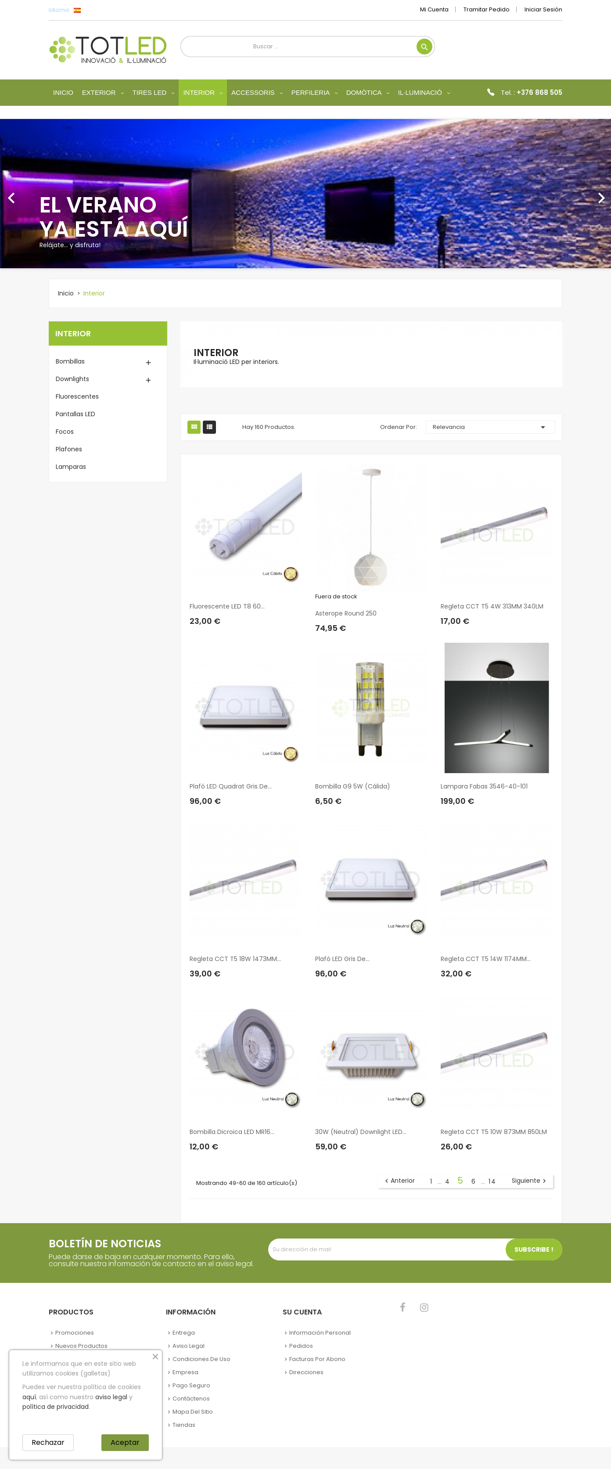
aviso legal (111, 1397)
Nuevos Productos (81, 1346)
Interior (73, 333)
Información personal (320, 1333)
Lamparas (71, 466)
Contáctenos (191, 1398)
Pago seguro (191, 1385)
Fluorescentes (77, 396)
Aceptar (125, 1442)
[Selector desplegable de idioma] (97, 10)
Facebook (403, 1307)
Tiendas (184, 1425)
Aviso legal (189, 1346)
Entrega (184, 1333)
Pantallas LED (75, 414)
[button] (46, 193)
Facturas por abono (317, 1359)
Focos (65, 431)
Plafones (69, 449)
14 (492, 1181)
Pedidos (301, 1346)
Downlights (72, 378)
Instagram (424, 1307)
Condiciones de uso (201, 1359)
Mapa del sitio (193, 1412)
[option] (305, 193)
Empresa (185, 1372)
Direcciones (306, 1372)
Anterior (399, 1181)
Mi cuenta (434, 9)
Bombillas (70, 361)
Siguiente (530, 1181)
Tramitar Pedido (487, 9)
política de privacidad (55, 1406)
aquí (29, 1397)
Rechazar (48, 1442)
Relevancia (491, 427)
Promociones (74, 1333)
